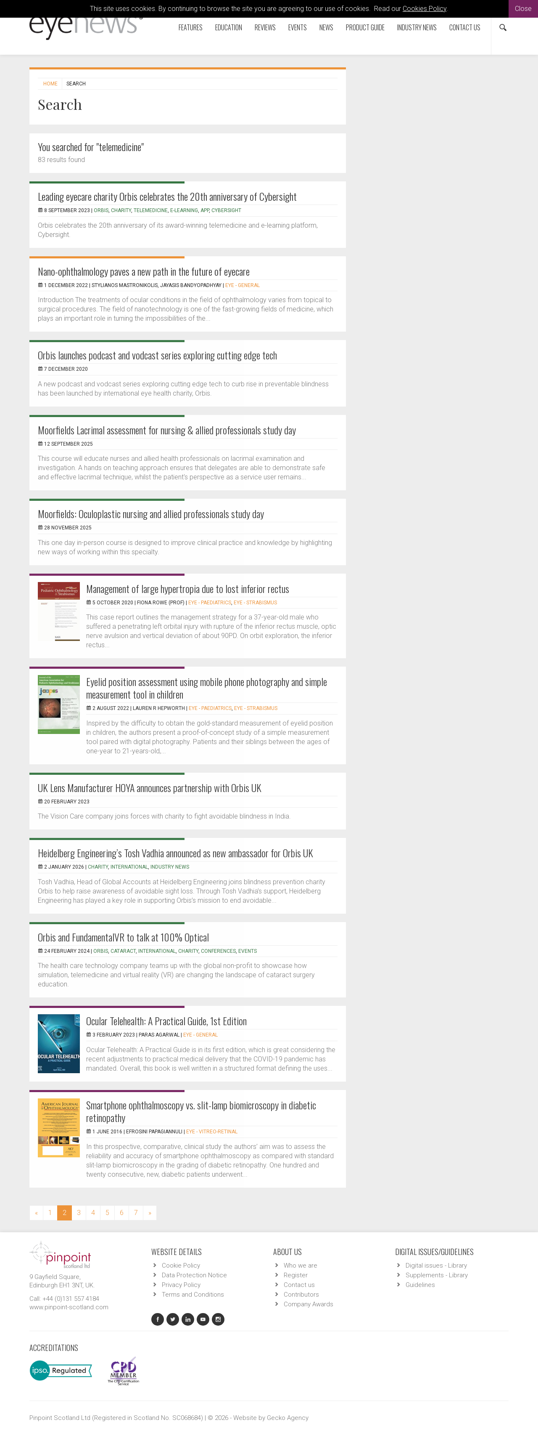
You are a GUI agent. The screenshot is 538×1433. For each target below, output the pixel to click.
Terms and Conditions (193, 1294)
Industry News (417, 27)
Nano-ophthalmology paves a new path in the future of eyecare (144, 271)
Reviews (265, 27)
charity (121, 210)
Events (297, 27)
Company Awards (308, 1304)
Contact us (464, 27)
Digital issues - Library (436, 1265)
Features (191, 27)
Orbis (101, 210)
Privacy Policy (181, 1285)
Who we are (300, 1265)
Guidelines (420, 1285)
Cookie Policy (181, 1265)
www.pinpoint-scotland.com (68, 1307)
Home (50, 84)
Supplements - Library (437, 1275)
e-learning (184, 210)
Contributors (301, 1294)
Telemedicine (151, 210)
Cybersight (226, 210)
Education (228, 27)
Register (296, 1275)
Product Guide (365, 27)
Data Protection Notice (194, 1275)
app (204, 210)
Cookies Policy (424, 9)
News (326, 27)
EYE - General (242, 285)
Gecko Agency (288, 1418)
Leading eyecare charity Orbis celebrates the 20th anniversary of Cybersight (167, 196)
